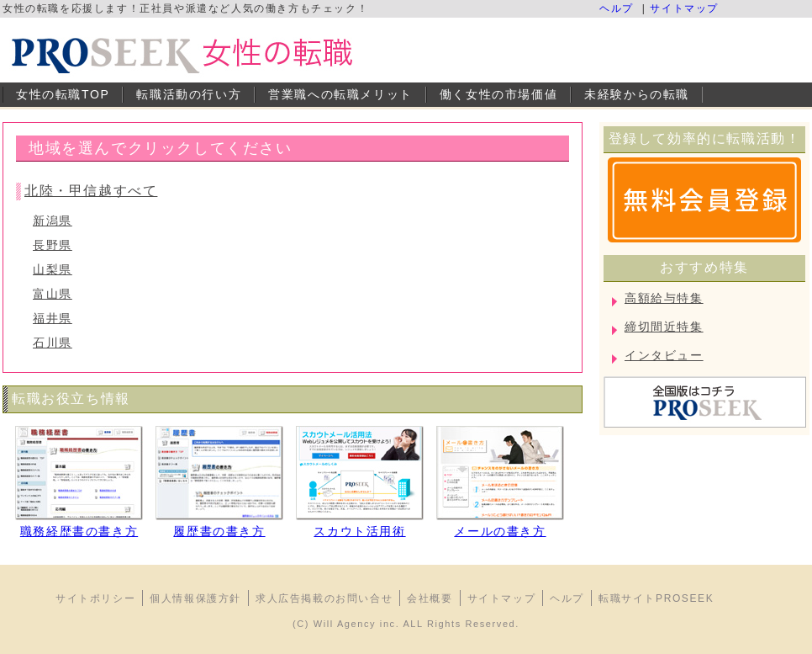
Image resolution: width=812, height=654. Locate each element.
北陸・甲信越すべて (90, 190)
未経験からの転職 (636, 94)
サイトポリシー (95, 598)
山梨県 (52, 269)
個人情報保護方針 (195, 598)
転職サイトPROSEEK (656, 598)
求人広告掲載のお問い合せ (324, 598)
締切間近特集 (664, 326)
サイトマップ (684, 8)
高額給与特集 (664, 298)
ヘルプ (616, 8)
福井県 (52, 318)
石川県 (52, 342)
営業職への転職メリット (340, 94)
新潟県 (52, 220)
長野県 (52, 245)
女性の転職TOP (62, 94)
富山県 (52, 293)
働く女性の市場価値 (498, 94)
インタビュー (664, 355)
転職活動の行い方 (188, 94)
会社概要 (429, 598)
